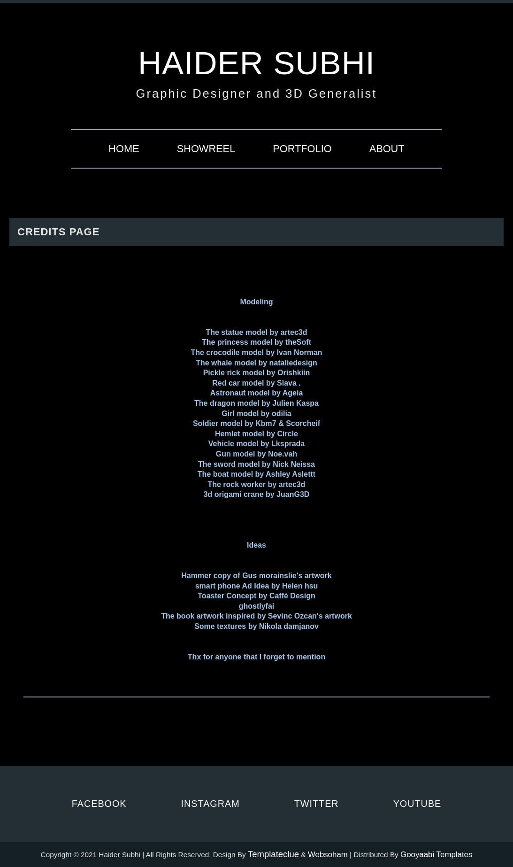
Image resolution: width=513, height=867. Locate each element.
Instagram (210, 803)
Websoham (328, 854)
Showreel (206, 149)
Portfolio (302, 149)
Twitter (316, 803)
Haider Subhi (256, 63)
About (387, 149)
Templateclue (273, 854)
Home (123, 149)
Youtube (417, 803)
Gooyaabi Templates (436, 854)
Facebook (99, 803)
